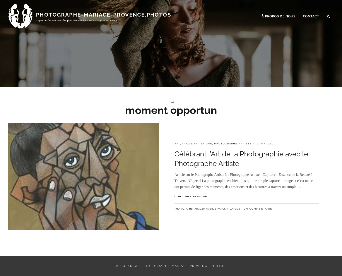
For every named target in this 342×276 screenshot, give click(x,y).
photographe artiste (233, 143)
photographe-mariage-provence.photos (103, 16)
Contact (311, 18)
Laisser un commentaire (250, 208)
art (177, 143)
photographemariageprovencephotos (200, 208)
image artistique (197, 143)
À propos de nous (278, 18)
